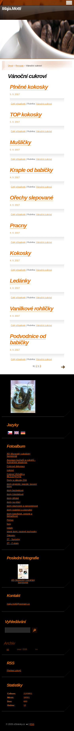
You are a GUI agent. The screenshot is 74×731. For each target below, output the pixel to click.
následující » (63, 367)
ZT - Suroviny (13, 539)
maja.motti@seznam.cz (18, 604)
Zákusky (11, 535)
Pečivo (10, 520)
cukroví (10, 470)
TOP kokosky (25, 115)
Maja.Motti (11, 8)
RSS (32, 724)
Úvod (10, 65)
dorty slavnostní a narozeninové (22, 506)
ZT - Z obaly (13, 543)
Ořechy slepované (31, 198)
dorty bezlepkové (15, 490)
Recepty (20, 65)
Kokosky (20, 253)
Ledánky (20, 281)
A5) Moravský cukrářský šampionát (23, 581)
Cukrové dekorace (16, 466)
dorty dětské (13, 498)
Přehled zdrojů (14, 670)
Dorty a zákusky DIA (17, 480)
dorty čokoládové (15, 494)
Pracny (18, 225)
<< (8, 649)
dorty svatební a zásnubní (19, 510)
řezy (9, 524)
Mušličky (20, 142)
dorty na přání (13, 502)
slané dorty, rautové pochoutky (22, 531)
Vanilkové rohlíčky (31, 309)
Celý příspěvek (18, 103)
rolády (10, 528)
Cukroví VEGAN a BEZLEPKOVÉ (15, 475)
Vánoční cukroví (44, 103)
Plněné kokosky (29, 87)
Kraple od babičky (31, 170)
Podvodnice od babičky (28, 339)
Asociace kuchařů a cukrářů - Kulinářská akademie (21, 461)
